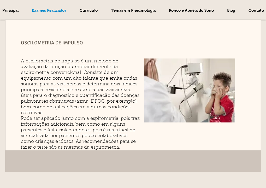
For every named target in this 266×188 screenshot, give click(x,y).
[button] (133, 10)
